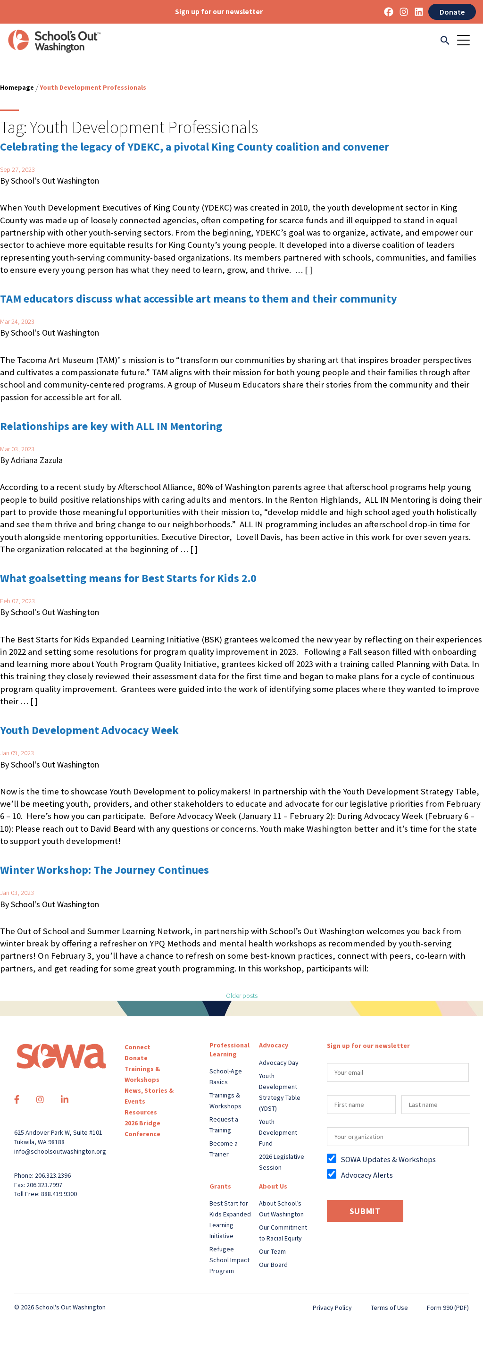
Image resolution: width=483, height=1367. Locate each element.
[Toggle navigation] (466, 41)
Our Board (273, 1264)
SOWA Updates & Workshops (388, 1159)
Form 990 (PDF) (448, 1307)
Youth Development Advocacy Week (89, 730)
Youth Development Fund (278, 1132)
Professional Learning (229, 1049)
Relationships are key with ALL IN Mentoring (111, 426)
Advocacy (273, 1045)
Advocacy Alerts (367, 1175)
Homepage (17, 87)
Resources (141, 1112)
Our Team (272, 1251)
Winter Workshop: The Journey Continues (104, 869)
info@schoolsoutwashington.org (60, 1151)
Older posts (242, 995)
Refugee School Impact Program (229, 1260)
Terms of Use (389, 1307)
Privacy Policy (332, 1307)
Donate (452, 12)
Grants (220, 1186)
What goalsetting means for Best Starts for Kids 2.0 (128, 578)
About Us (273, 1186)
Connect (137, 1047)
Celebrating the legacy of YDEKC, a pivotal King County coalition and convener (195, 146)
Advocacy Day (279, 1062)
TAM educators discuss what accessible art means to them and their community (198, 298)
